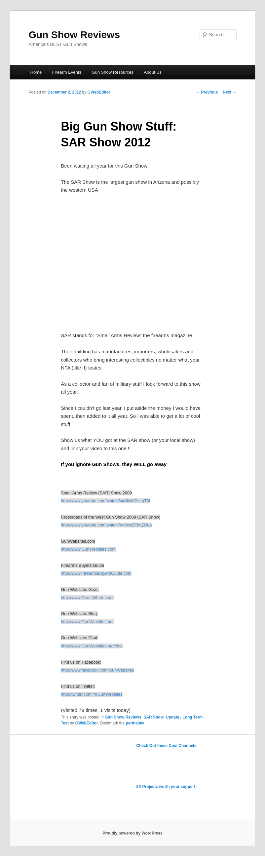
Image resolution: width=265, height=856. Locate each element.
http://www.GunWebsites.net (87, 621)
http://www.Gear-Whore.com (87, 597)
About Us (152, 72)
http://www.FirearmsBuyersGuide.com (96, 573)
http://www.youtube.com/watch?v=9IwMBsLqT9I (105, 500)
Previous (207, 92)
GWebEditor (99, 92)
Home (36, 72)
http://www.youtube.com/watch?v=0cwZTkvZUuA (106, 525)
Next (229, 92)
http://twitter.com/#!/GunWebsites (91, 694)
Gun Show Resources (112, 72)
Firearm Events (66, 72)
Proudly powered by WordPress (132, 833)
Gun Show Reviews (74, 34)
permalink (135, 723)
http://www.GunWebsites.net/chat (92, 645)
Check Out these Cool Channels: (167, 745)
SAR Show (153, 717)
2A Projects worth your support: (166, 786)
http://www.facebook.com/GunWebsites (97, 670)
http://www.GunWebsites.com (88, 549)
